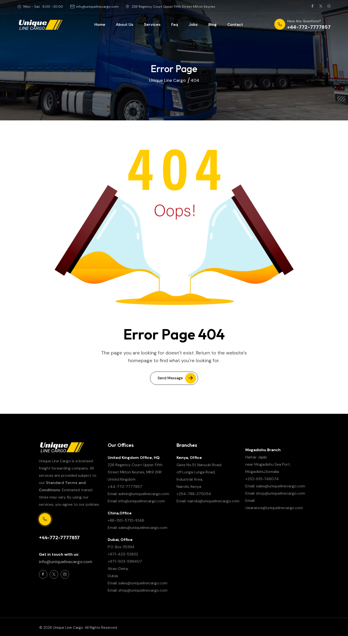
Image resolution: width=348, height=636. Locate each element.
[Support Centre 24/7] (45, 519)
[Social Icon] (43, 574)
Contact (235, 24)
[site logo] (40, 24)
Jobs (193, 24)
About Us (124, 24)
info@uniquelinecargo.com (97, 6)
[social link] (312, 6)
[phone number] (302, 24)
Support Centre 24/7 (56, 529)
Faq (174, 24)
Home (99, 24)
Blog (212, 24)
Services (152, 24)
